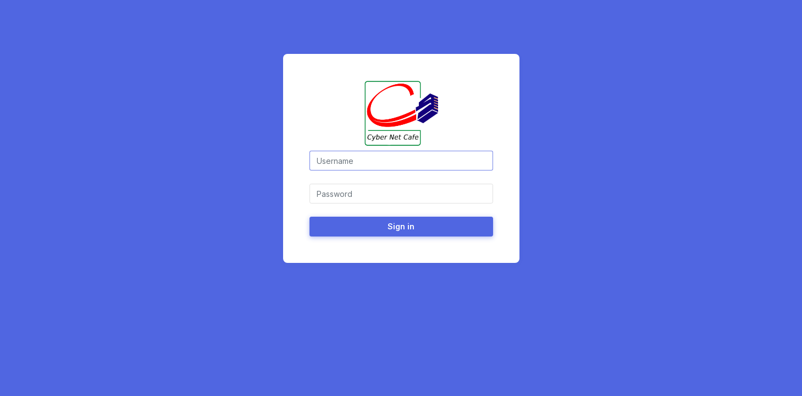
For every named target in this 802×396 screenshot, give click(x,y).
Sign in (401, 226)
